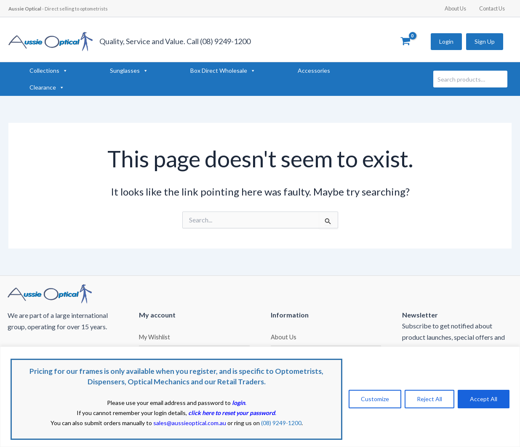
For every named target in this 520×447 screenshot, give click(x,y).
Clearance (46, 87)
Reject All (429, 398)
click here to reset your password (231, 412)
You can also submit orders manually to (138, 422)
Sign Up (485, 41)
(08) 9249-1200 (281, 422)
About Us (459, 8)
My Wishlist (154, 337)
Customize (375, 398)
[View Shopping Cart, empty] (405, 41)
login (238, 402)
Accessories (314, 70)
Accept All (483, 398)
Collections (48, 70)
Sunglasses (129, 70)
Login (446, 41)
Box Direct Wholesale (223, 70)
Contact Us (493, 8)
